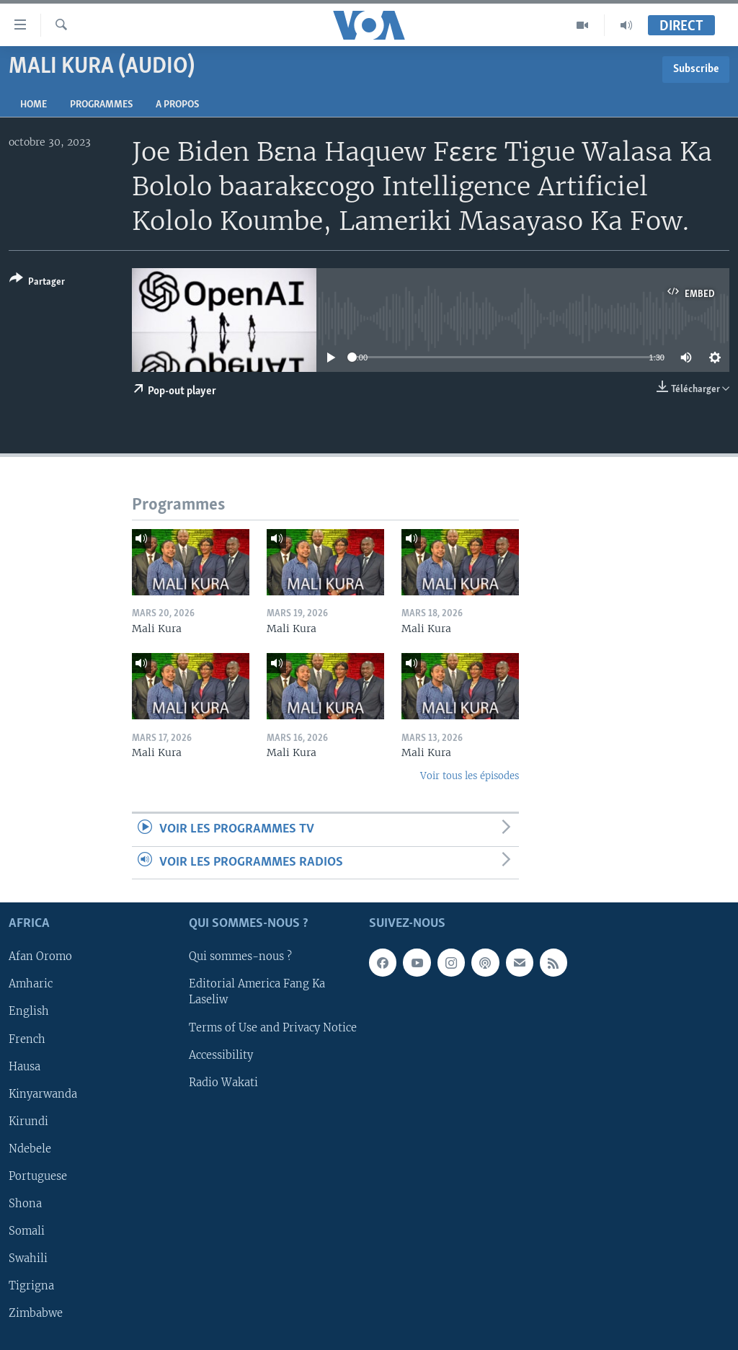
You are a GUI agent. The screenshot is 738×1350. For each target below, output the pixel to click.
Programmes (101, 104)
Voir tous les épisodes (469, 776)
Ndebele (30, 1148)
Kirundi (28, 1121)
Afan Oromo (40, 956)
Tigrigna (31, 1285)
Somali (27, 1231)
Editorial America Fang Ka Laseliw (257, 991)
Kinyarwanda (43, 1094)
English (29, 1011)
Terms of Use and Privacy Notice (273, 1027)
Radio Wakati (223, 1082)
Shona (25, 1203)
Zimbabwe (36, 1313)
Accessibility (221, 1055)
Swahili (28, 1258)
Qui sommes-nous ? (240, 956)
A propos (177, 104)
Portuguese (38, 1176)
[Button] (37, 283)
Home (33, 104)
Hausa (24, 1066)
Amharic (31, 983)
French (27, 1039)
